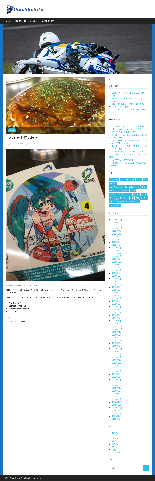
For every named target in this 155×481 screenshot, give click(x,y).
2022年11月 (117, 231)
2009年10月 (117, 407)
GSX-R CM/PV (48, 21)
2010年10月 (117, 388)
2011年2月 (116, 379)
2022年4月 (116, 245)
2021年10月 (117, 250)
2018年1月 (116, 315)
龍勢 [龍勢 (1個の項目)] (127, 201)
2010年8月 (116, 393)
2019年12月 (117, 281)
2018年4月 (116, 312)
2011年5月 (116, 376)
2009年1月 (116, 419)
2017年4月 (116, 320)
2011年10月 (117, 365)
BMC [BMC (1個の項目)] (116, 180)
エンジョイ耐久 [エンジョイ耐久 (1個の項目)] (123, 191)
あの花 (115, 433)
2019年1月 (116, 306)
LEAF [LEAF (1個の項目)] (145, 180)
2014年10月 (117, 351)
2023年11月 (117, 228)
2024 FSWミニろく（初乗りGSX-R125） (129, 104)
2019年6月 (116, 295)
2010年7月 (116, 396)
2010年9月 (116, 390)
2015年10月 (117, 343)
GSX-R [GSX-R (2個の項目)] (132, 180)
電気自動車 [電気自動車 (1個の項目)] (120, 201)
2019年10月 (117, 284)
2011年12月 (117, 360)
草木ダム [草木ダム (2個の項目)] (144, 198)
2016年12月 (117, 326)
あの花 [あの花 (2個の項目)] (144, 187)
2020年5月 (116, 270)
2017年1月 (116, 323)
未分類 (12, 130)
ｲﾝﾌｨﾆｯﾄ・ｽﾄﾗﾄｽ (118, 452)
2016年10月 (117, 332)
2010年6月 (116, 399)
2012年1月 (116, 357)
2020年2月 (116, 278)
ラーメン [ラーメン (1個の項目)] (137, 194)
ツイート (112, 78)
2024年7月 (116, 222)
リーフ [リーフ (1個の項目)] (144, 194)
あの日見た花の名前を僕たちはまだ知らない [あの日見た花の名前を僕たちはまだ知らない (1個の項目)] (125, 187)
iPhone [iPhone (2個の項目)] (138, 180)
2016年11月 (117, 329)
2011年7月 (116, 371)
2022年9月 (116, 236)
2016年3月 (116, 340)
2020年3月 (116, 275)
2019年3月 (116, 303)
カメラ (115, 435)
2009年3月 (116, 413)
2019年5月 (116, 298)
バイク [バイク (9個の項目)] (129, 194)
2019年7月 (116, 292)
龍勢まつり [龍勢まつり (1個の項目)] (135, 201)
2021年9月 (116, 253)
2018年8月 (116, 309)
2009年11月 (117, 404)
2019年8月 (116, 290)
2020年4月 (116, 273)
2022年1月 (116, 247)
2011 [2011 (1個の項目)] (111, 180)
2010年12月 (117, 385)
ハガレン (116, 438)
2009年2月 (116, 416)
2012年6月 (116, 354)
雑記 (114, 449)
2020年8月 (116, 264)
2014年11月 (117, 348)
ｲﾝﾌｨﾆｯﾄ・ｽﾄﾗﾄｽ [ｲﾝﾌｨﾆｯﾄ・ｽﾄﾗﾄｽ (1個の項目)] (115, 205)
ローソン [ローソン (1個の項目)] (113, 198)
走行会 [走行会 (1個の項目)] (112, 201)
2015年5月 (116, 346)
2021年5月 (116, 259)
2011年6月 (116, 374)
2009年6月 (116, 410)
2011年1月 (116, 382)
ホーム (7, 21)
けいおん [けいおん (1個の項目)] (113, 191)
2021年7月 (116, 256)
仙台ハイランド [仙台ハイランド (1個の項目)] (123, 198)
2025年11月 (117, 219)
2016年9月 (116, 334)
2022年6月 (116, 242)
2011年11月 (117, 362)
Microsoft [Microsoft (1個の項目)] (113, 183)
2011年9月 (116, 368)
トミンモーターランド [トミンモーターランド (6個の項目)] (117, 194)
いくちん (32, 143)
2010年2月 (116, 402)
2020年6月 (116, 267)
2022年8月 (116, 239)
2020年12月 (117, 261)
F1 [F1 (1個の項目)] (127, 180)
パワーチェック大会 (120, 106)
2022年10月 (117, 233)
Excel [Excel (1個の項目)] (122, 180)
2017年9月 (116, 318)
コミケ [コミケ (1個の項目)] (133, 191)
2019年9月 (116, 287)
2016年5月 (116, 337)
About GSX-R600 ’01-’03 (25, 21)
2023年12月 (117, 225)
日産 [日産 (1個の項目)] (132, 198)
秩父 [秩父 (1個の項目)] (137, 198)
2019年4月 (116, 301)
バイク (115, 441)
